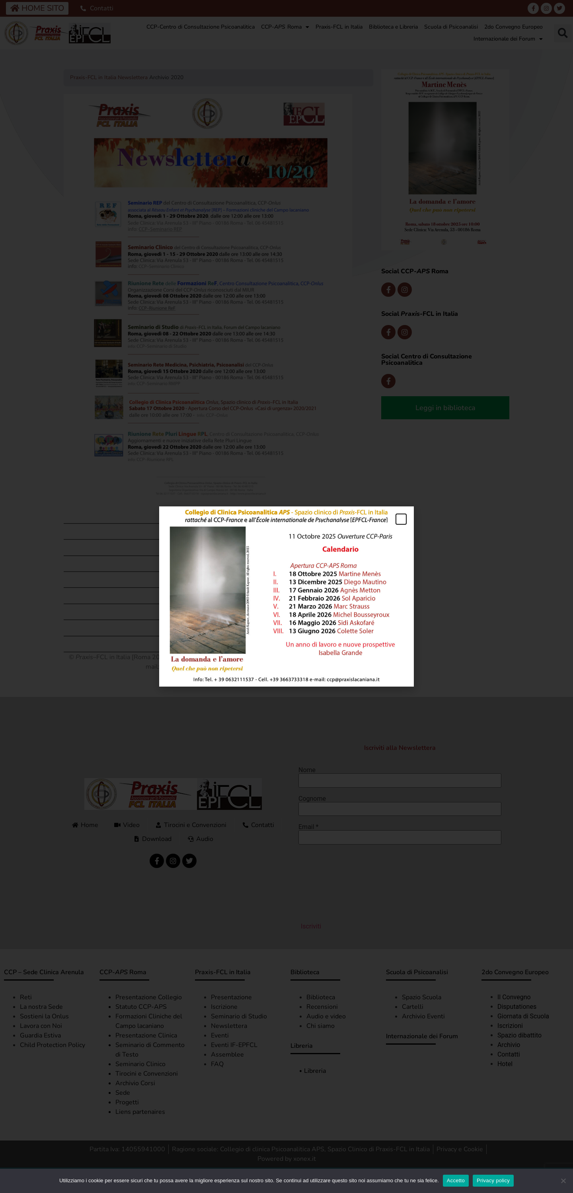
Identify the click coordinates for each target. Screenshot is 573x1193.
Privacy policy (493, 1180)
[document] (286, 596)
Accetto (456, 1180)
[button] (401, 519)
